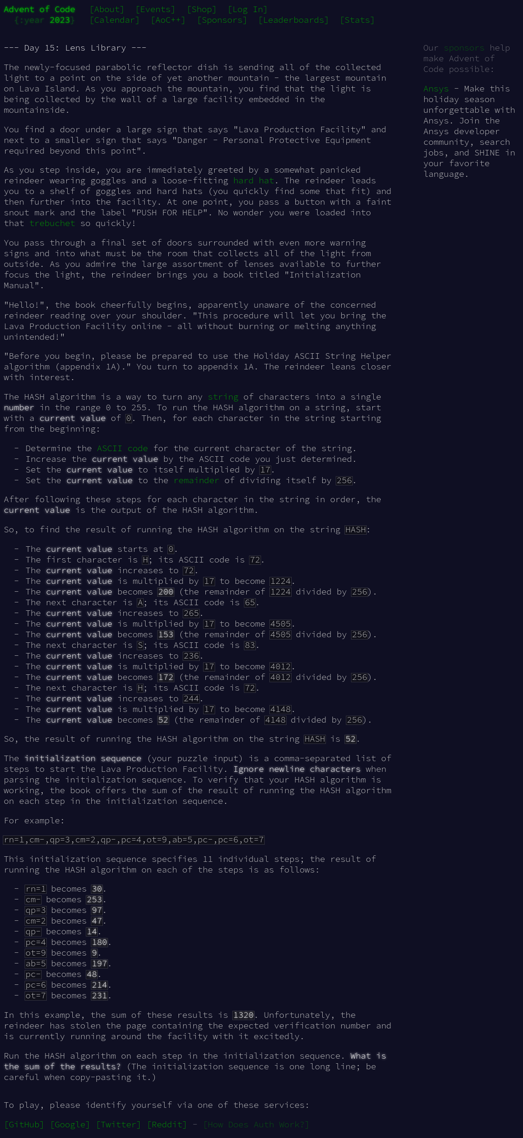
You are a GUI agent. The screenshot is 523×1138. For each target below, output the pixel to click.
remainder (196, 480)
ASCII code (122, 448)
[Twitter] (118, 1124)
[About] (107, 9)
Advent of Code (39, 9)
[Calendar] (114, 19)
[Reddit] (167, 1124)
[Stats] (357, 19)
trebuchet (52, 223)
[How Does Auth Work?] (256, 1124)
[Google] (70, 1124)
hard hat (253, 180)
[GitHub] (24, 1124)
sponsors (464, 47)
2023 (60, 19)
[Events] (155, 9)
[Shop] (201, 9)
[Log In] (247, 9)
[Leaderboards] (293, 19)
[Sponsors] (222, 19)
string (223, 396)
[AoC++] (168, 19)
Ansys (436, 88)
